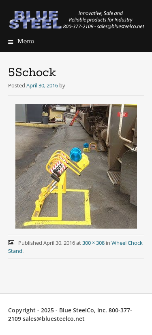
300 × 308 (93, 242)
